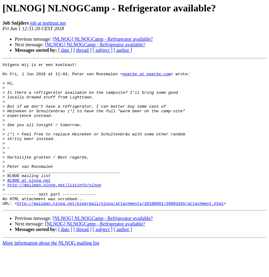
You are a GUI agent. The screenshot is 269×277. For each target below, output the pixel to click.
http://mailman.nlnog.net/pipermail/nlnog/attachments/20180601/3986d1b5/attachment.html (120, 232)
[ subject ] (102, 50)
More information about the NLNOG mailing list (50, 271)
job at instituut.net (48, 23)
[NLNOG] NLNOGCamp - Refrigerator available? (103, 39)
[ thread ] (82, 50)
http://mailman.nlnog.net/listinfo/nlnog (54, 210)
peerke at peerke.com (147, 76)
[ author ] (123, 50)
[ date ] (65, 50)
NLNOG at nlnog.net (29, 204)
